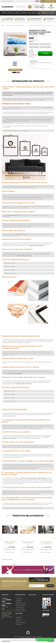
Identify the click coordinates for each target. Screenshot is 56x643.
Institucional (19, 613)
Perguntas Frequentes (20, 605)
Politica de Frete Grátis (20, 610)
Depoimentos (19, 600)
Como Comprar (19, 598)
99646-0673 (38, 6)
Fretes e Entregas (19, 607)
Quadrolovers (19, 602)
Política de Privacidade (20, 622)
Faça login (10, 1)
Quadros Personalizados (21, 603)
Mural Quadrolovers (49, 1)
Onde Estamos (19, 624)
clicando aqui (45, 504)
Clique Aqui (8, 127)
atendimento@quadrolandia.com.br (12, 468)
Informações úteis (20, 594)
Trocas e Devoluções (20, 609)
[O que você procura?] (30, 6)
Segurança (18, 620)
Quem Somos (19, 617)
